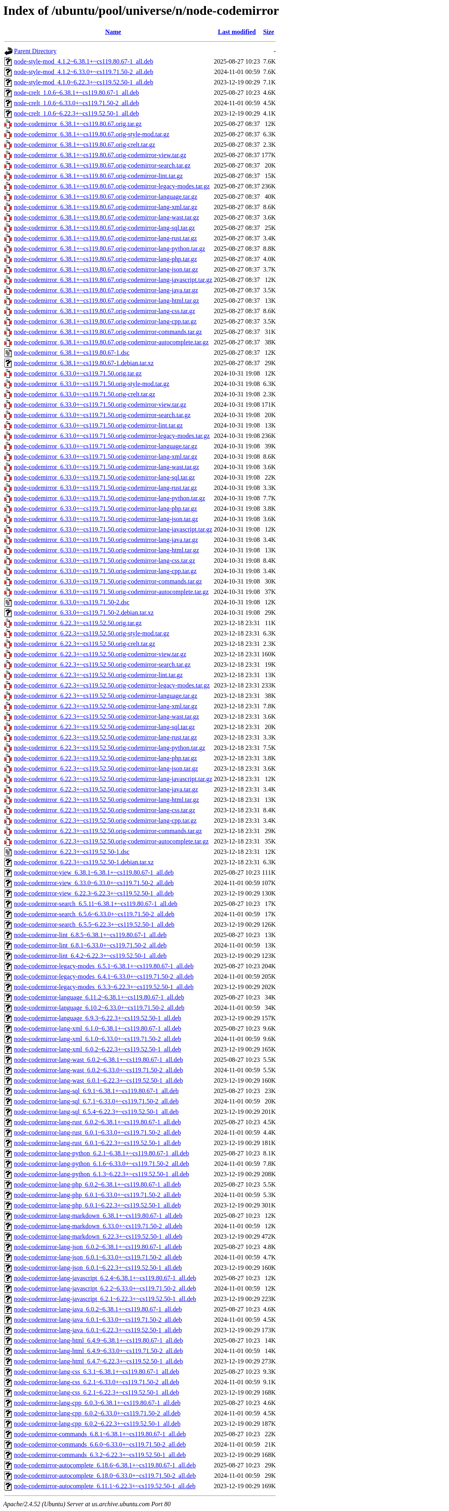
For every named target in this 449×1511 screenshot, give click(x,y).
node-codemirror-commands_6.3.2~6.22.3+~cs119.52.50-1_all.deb (100, 1454)
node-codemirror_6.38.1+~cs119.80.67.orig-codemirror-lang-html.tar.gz (106, 300)
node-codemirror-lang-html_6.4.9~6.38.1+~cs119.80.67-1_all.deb (98, 1340)
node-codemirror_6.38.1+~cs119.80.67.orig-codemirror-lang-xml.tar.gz (105, 207)
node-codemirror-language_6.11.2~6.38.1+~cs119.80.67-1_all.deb (99, 997)
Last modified (237, 31)
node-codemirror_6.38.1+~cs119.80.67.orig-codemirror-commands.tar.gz (108, 331)
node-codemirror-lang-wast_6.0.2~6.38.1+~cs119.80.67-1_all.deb (98, 1059)
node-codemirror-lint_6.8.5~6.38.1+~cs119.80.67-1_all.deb (90, 934)
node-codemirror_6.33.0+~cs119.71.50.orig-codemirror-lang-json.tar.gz (106, 519)
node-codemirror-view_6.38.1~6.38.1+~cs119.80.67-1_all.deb (94, 872)
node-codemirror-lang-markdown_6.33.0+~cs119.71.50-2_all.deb (98, 1226)
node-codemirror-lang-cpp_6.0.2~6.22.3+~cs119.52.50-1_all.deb (97, 1423)
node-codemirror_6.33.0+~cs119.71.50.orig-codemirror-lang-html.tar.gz (106, 550)
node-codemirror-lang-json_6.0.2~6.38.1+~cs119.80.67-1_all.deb (98, 1246)
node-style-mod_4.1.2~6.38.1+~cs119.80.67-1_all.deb (83, 61)
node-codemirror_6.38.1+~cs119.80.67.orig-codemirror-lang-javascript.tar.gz (113, 279)
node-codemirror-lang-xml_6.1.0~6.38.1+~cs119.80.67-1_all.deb (97, 1028)
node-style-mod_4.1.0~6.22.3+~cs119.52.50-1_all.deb (83, 82)
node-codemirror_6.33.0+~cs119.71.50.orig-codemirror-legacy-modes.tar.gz (112, 435)
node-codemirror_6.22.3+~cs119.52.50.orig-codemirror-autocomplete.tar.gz (111, 841)
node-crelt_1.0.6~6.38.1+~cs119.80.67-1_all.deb (76, 92)
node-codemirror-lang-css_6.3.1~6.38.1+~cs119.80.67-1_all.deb (96, 1371)
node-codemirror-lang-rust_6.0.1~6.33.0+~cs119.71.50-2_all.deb (97, 1132)
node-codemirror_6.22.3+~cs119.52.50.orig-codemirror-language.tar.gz (105, 695)
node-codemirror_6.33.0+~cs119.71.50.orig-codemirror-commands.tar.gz (108, 581)
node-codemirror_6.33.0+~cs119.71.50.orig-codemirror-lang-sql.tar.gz (104, 477)
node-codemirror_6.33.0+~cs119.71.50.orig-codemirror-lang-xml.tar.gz (105, 456)
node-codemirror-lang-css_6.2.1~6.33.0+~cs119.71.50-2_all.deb (96, 1382)
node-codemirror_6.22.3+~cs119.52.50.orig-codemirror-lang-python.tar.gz (109, 747)
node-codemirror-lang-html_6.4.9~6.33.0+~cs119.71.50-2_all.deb (98, 1350)
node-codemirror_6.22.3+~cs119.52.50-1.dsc (72, 851)
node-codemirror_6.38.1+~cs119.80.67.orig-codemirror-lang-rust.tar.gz (105, 238)
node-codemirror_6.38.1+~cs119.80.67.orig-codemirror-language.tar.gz (105, 196)
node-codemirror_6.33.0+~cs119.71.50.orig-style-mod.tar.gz (91, 383)
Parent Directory (35, 51)
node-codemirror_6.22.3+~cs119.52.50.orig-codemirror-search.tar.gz (102, 664)
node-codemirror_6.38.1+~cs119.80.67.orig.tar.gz (78, 123)
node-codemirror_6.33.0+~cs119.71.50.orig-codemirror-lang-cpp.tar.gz (105, 571)
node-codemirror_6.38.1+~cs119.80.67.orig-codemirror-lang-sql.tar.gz (104, 227)
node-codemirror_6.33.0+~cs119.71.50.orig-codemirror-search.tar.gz (102, 415)
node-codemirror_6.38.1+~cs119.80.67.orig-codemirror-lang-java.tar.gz (106, 290)
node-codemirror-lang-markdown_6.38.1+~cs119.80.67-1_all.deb (98, 1215)
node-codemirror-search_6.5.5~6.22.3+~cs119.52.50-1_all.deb (94, 924)
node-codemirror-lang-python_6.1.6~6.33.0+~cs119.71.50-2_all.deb (101, 1163)
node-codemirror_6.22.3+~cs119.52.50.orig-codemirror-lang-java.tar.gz (106, 789)
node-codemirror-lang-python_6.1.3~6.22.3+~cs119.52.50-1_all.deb (101, 1174)
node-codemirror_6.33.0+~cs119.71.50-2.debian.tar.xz (84, 612)
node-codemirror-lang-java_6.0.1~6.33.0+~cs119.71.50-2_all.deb (98, 1319)
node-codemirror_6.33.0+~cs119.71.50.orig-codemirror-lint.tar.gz (98, 425)
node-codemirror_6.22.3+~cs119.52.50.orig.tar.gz (78, 623)
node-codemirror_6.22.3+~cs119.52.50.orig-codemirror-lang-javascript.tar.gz (113, 778)
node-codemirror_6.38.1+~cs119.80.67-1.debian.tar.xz (84, 363)
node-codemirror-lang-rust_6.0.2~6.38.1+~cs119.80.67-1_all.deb (97, 1122)
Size (268, 31)
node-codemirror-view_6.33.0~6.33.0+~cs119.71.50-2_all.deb (94, 882)
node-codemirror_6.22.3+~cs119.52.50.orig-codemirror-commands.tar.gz (108, 830)
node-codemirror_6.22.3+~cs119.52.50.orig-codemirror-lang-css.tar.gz (104, 810)
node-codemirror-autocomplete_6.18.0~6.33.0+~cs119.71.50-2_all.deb (105, 1475)
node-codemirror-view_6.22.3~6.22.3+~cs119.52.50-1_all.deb (94, 893)
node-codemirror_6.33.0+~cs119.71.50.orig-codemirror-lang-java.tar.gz (106, 539)
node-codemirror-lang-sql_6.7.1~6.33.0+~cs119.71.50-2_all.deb (96, 1101)
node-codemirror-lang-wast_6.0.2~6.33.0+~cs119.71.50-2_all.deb (98, 1070)
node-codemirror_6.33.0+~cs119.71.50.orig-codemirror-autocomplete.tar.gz (111, 591)
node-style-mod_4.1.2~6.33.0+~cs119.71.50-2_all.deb (83, 71)
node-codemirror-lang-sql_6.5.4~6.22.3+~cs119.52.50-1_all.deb (96, 1111)
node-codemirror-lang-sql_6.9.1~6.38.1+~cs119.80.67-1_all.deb (96, 1090)
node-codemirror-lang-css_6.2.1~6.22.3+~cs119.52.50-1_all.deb (96, 1392)
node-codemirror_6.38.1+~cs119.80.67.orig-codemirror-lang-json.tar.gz (106, 269)
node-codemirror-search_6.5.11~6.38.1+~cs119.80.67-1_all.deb (95, 903)
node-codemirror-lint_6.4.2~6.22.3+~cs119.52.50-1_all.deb (90, 955)
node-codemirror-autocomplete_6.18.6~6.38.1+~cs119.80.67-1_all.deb (105, 1465)
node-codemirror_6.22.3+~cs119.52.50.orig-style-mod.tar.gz (91, 633)
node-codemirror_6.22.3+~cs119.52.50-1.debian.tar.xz (84, 862)
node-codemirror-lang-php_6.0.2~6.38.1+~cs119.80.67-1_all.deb (97, 1184)
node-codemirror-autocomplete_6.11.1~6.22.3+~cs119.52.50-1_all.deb (105, 1486)
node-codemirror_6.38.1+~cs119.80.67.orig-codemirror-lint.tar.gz (98, 175)
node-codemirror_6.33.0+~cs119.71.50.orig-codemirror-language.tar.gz (105, 446)
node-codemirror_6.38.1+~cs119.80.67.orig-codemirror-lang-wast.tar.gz (106, 217)
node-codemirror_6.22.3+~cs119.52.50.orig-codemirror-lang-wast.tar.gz (106, 716)
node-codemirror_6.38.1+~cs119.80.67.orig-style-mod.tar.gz (91, 134)
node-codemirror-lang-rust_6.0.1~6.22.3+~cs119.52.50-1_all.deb (97, 1142)
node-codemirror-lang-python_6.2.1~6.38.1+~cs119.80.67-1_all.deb (101, 1153)
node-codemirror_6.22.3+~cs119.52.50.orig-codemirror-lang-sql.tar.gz (104, 727)
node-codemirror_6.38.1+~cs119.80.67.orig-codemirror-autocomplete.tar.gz (111, 342)
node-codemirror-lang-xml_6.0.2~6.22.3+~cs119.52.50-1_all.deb (97, 1049)
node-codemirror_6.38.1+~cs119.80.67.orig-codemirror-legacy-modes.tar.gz (112, 186)
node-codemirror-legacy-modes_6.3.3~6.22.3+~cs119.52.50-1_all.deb (104, 986)
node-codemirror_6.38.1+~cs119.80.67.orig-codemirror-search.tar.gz (102, 165)
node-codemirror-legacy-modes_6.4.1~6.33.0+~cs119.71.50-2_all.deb (104, 976)
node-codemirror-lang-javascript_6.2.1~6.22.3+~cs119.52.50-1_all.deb (105, 1298)
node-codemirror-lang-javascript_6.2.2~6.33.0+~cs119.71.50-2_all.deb (105, 1288)
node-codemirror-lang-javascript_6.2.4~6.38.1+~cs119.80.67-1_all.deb (105, 1278)
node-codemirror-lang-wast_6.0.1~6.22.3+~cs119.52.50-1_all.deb (98, 1080)
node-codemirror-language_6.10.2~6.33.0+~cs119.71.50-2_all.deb (99, 1007)
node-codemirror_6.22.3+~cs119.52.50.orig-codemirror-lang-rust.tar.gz (105, 737)
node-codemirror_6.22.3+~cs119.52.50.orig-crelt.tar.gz (84, 643)
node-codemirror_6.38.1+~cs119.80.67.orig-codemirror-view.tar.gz (100, 155)
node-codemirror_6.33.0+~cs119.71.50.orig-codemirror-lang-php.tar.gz (105, 508)
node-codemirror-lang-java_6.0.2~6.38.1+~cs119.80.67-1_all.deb (98, 1309)
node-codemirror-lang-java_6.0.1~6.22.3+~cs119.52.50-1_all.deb (98, 1330)
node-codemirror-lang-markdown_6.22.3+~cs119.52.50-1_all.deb (98, 1236)
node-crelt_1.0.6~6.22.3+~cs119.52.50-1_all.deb (76, 113)
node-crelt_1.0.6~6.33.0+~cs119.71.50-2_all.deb (76, 103)
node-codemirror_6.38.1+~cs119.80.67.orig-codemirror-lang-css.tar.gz (104, 311)
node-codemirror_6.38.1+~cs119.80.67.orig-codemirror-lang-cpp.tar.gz (105, 321)
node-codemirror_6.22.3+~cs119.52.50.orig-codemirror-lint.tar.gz (98, 675)
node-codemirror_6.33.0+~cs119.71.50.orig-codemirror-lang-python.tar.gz (109, 498)
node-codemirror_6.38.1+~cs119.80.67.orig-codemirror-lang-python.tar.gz (109, 248)
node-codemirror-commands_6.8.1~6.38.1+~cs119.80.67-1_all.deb (100, 1434)
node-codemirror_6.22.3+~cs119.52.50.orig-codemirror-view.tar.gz (100, 654)
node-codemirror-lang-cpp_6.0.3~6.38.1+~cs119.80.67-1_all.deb (97, 1402)
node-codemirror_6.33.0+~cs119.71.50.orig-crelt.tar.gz (84, 394)
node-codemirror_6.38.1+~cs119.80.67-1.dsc (72, 352)
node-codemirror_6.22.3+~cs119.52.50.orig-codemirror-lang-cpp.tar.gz (105, 820)
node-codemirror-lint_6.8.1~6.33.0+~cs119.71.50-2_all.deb (90, 945)
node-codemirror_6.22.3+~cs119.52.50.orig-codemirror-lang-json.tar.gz (106, 768)
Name (113, 31)
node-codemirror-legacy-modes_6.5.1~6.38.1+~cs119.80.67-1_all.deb (104, 966)
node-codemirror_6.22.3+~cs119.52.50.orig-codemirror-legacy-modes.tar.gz (112, 685)
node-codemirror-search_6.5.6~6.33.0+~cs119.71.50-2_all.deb (94, 914)
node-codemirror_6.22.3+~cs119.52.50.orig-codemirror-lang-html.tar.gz (106, 799)
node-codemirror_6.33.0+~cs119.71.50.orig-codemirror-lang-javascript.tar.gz (113, 529)
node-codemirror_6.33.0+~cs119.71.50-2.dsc (72, 602)
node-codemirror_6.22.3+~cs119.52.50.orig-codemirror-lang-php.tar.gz (105, 758)
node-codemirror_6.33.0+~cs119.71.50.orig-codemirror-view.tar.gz (100, 404)
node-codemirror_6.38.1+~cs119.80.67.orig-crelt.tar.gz (84, 144)
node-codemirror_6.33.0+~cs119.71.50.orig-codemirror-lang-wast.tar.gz (106, 467)
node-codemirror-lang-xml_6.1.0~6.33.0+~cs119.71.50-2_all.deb (97, 1038)
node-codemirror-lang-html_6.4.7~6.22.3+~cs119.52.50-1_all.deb (98, 1361)
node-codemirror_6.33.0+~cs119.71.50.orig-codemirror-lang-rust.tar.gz (105, 487)
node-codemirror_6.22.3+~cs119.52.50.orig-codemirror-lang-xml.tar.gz (105, 706)
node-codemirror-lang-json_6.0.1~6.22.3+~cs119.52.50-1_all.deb (98, 1267)
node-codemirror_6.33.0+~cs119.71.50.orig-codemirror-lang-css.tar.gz (104, 560)
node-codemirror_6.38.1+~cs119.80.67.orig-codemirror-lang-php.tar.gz (105, 259)
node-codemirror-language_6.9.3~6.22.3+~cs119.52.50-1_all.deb (97, 1018)
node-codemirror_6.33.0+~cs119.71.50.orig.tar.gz (78, 373)
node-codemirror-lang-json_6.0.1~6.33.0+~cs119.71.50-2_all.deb (98, 1257)
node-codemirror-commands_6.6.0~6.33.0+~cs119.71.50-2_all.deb (100, 1444)
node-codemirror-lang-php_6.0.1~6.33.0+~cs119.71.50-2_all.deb (97, 1194)
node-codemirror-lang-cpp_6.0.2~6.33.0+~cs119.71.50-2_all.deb (97, 1413)
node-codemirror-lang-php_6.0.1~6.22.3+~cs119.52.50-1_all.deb (97, 1205)
